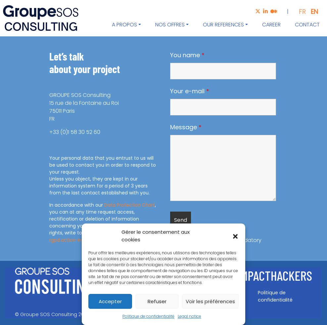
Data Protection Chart (130, 205)
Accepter (110, 301)
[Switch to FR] (300, 11)
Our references (223, 24)
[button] (235, 236)
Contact (307, 24)
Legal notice (189, 316)
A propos (124, 24)
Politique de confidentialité (148, 316)
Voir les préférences (210, 301)
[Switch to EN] (312, 11)
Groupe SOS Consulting (48, 314)
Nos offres (170, 24)
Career (271, 24)
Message (186, 127)
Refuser (157, 301)
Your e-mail (189, 91)
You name (187, 55)
